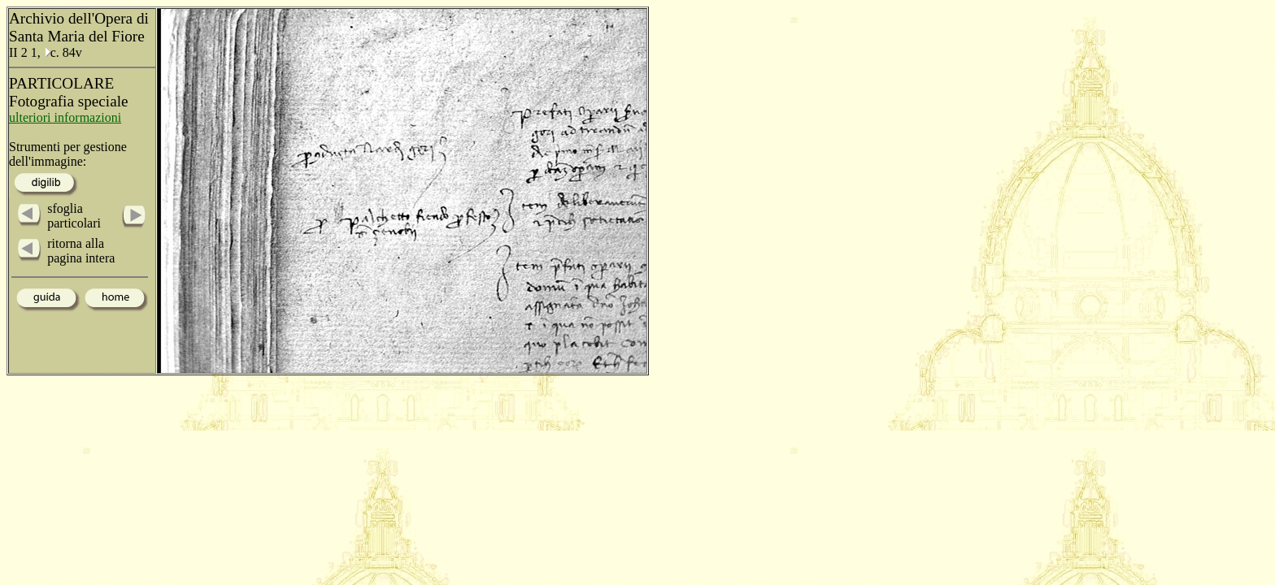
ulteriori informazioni (65, 117)
